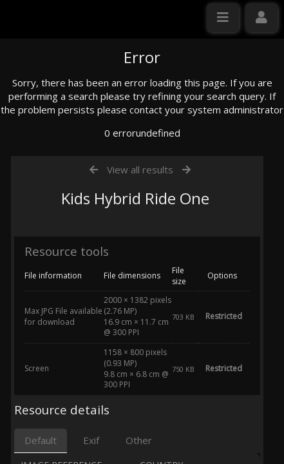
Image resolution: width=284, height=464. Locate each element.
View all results (140, 291)
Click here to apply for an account (83, 235)
